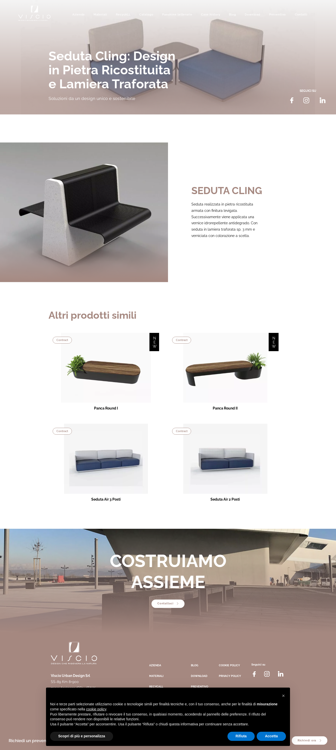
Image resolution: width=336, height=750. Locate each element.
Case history (210, 14)
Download (252, 14)
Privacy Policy (230, 676)
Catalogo (146, 14)
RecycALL (123, 14)
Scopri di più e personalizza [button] (81, 736)
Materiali (100, 14)
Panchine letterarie (177, 14)
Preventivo (277, 14)
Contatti (301, 14)
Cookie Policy (229, 665)
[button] (283, 696)
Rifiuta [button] (241, 736)
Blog (232, 14)
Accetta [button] (271, 736)
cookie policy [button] (96, 709)
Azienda (78, 14)
